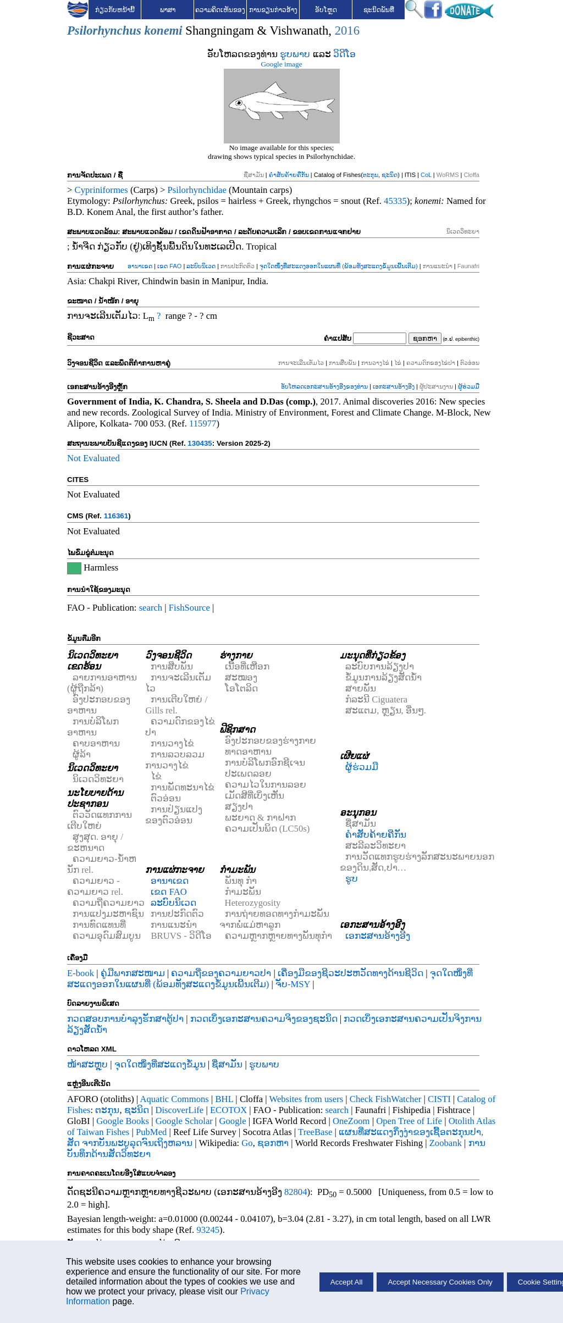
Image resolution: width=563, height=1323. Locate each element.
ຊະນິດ (390, 174)
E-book (80, 973)
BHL (225, 1099)
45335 (395, 201)
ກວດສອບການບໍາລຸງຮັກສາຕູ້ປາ (125, 1019)
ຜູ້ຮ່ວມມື (468, 386)
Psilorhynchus (104, 30)
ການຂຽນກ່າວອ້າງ (273, 10)
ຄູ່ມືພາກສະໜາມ (133, 973)
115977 (202, 423)
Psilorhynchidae (197, 190)
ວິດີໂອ (344, 54)
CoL (426, 174)
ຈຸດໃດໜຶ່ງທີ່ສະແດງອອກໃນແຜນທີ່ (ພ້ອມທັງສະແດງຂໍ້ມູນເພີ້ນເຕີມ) (338, 266)
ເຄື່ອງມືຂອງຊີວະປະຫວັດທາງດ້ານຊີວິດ (350, 973)
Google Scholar (184, 1121)
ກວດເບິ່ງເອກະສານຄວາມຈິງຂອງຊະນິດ (264, 1019)
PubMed (151, 1132)
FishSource (189, 607)
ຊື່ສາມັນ (227, 1064)
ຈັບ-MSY (292, 984)
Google (232, 1121)
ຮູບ (351, 878)
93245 (207, 1230)
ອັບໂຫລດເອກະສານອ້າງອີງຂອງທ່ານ (324, 386)
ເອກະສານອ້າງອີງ (394, 386)
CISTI (439, 1099)
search (151, 607)
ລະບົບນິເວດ (201, 266)
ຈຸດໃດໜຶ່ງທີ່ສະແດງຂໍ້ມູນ (160, 1064)
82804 (295, 1192)
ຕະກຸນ (370, 174)
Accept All (346, 1282)
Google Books (122, 1121)
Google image (281, 64)
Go (246, 1143)
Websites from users (306, 1099)
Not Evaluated (93, 458)
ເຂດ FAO (169, 266)
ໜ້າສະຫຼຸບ (87, 1064)
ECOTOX (228, 1110)
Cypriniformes (101, 190)
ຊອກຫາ (273, 1143)
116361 (116, 516)
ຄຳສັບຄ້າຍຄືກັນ (289, 174)
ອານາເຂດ (140, 266)
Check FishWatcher (386, 1099)
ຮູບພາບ (295, 54)
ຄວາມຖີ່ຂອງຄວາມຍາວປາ (221, 973)
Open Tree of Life (409, 1121)
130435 (199, 443)
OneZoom (351, 1121)
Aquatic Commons (174, 1099)
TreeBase (315, 1132)
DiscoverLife (179, 1110)
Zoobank (445, 1143)
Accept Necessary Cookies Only (440, 1282)
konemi (163, 30)
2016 (347, 30)
